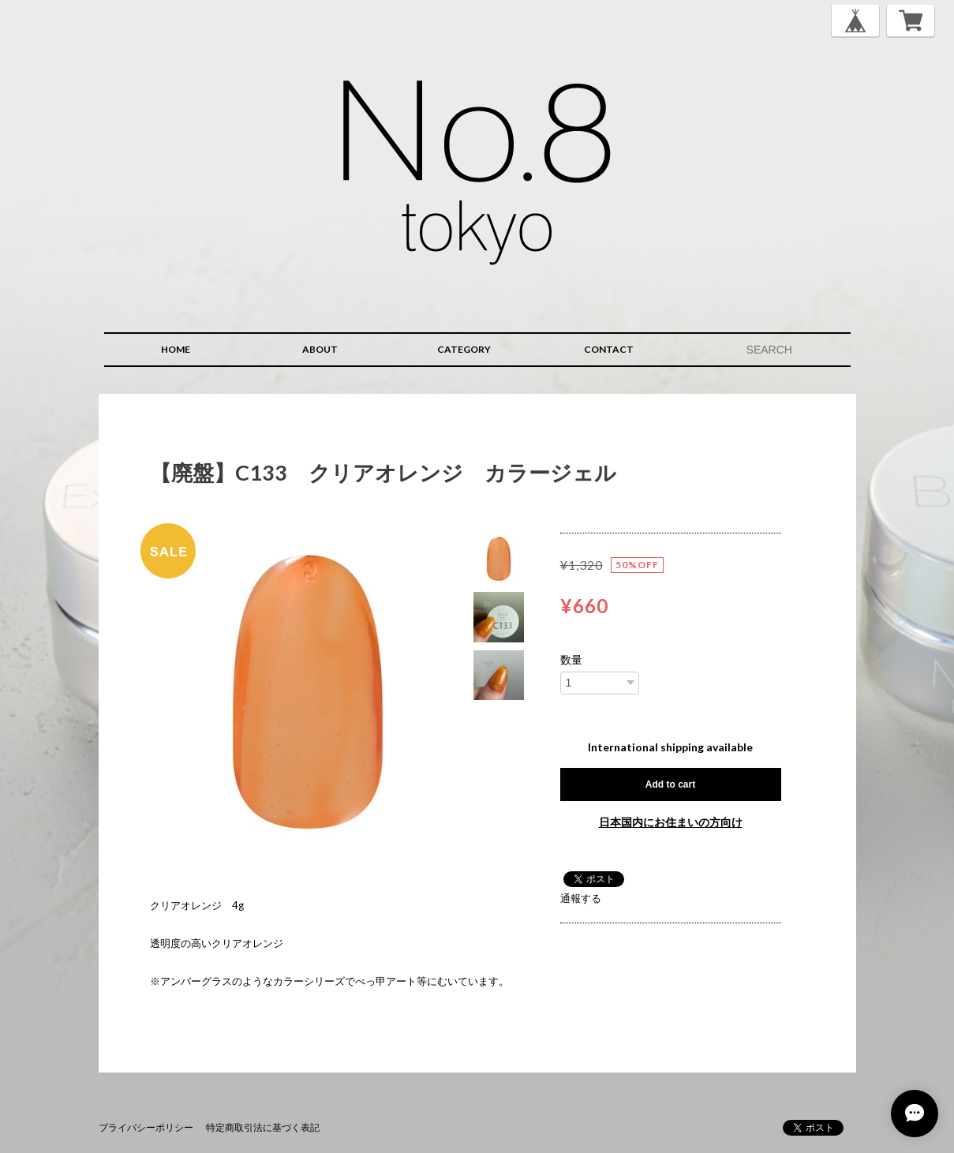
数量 (571, 659)
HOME (175, 349)
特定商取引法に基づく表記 (263, 1127)
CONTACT (609, 349)
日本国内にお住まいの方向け (671, 822)
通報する (580, 898)
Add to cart (670, 784)
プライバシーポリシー (146, 1127)
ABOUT (320, 349)
